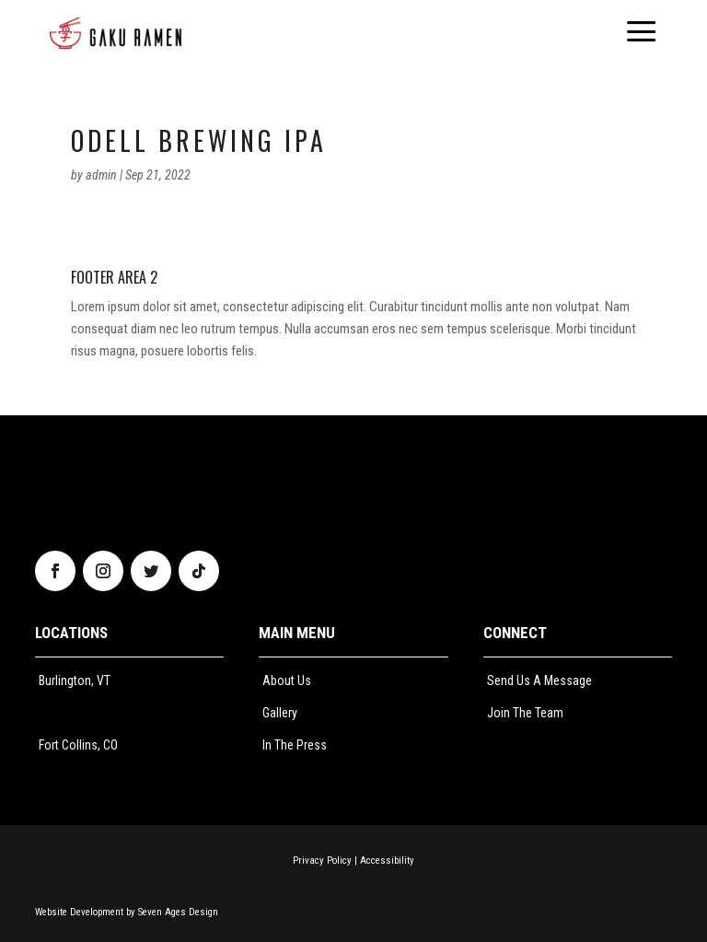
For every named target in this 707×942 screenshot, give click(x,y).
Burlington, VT (74, 680)
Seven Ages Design (178, 912)
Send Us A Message (539, 680)
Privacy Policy (322, 860)
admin (101, 175)
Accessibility (387, 860)
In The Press (294, 745)
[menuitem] (115, 33)
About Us (286, 680)
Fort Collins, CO (78, 745)
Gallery (279, 712)
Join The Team (525, 712)
